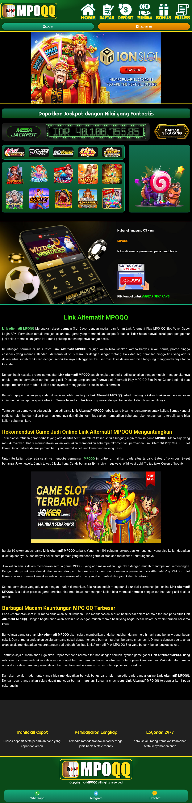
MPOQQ (89, 458)
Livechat (154, 795)
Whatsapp (37, 795)
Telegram (96, 795)
